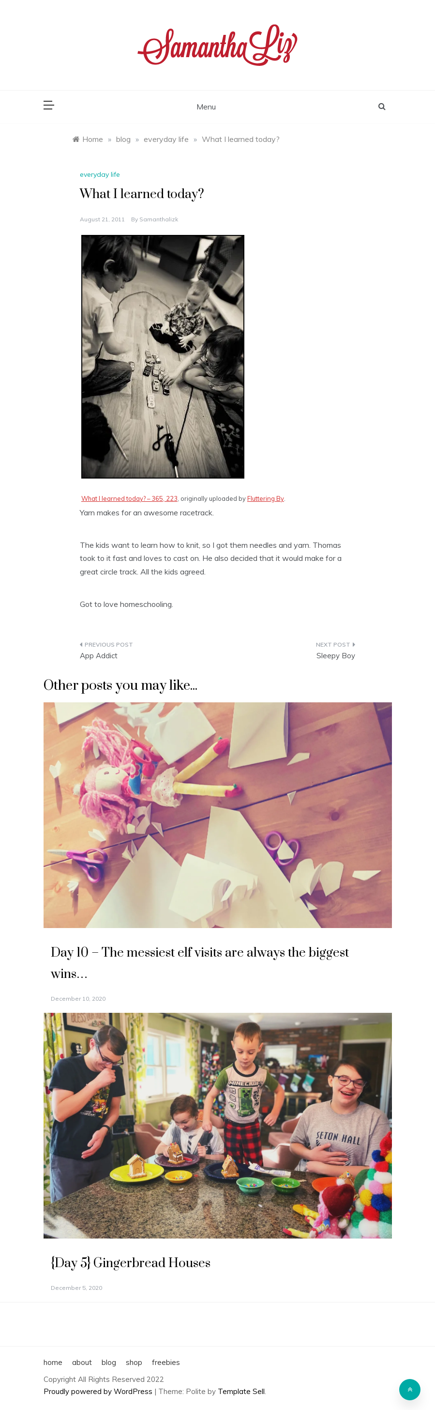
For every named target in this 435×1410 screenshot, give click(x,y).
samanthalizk (158, 219)
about (82, 1362)
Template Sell (241, 1391)
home (53, 1362)
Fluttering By (265, 498)
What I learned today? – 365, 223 (129, 498)
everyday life (100, 174)
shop (134, 1362)
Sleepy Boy (335, 655)
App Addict (99, 655)
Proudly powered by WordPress (99, 1391)
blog (109, 1362)
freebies (166, 1362)
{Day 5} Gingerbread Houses (130, 1263)
